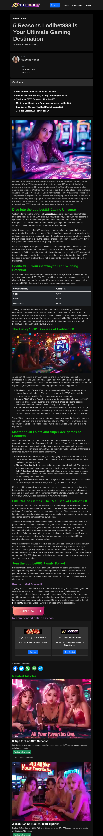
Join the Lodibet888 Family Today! (32, 111)
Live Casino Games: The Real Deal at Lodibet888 (39, 107)
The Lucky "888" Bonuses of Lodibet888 (35, 99)
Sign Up (33, 652)
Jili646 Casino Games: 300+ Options (36, 824)
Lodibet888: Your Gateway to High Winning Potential (41, 95)
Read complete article (22, 752)
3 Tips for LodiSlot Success (30, 741)
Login (66, 5)
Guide (88, 5)
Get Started (70, 652)
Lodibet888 (49, 214)
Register (54, 5)
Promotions (77, 5)
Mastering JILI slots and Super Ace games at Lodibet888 (43, 103)
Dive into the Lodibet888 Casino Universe (36, 92)
